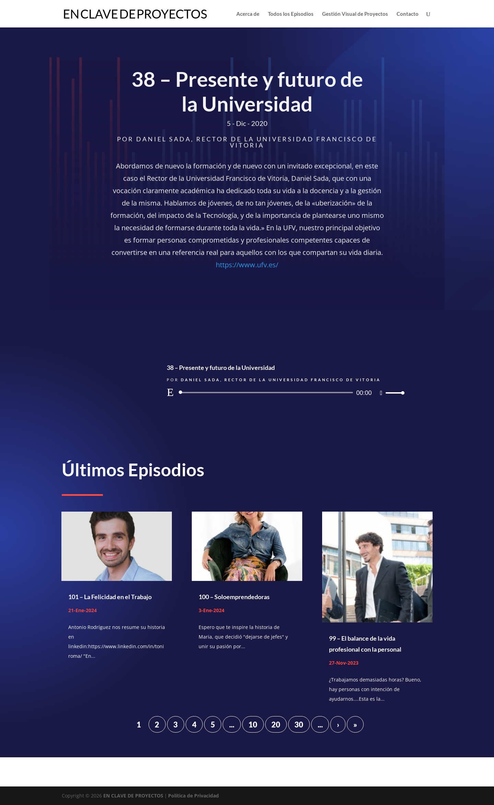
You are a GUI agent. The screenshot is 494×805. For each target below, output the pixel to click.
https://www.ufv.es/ (247, 265)
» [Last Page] (355, 724)
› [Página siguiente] (338, 724)
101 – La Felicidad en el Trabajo (110, 596)
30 (298, 724)
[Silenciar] (381, 393)
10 (252, 724)
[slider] (267, 392)
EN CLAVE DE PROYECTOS (133, 795)
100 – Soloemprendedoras (234, 596)
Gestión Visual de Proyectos (355, 14)
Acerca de (247, 14)
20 (275, 724)
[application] (284, 392)
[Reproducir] (170, 392)
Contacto (408, 14)
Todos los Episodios (291, 14)
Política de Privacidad (193, 795)
